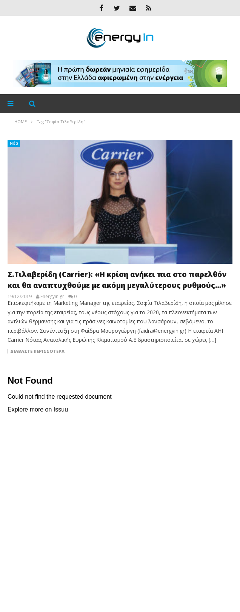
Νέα (14, 143)
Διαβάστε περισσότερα (37, 351)
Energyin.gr (52, 296)
